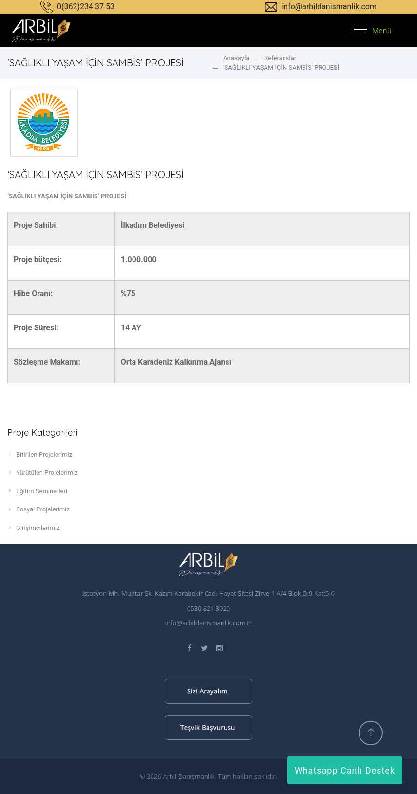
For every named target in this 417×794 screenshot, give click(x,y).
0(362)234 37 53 (77, 6)
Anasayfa (236, 57)
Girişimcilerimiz (33, 527)
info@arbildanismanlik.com (321, 6)
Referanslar (280, 57)
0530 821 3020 (208, 608)
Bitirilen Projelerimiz (39, 454)
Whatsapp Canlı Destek (345, 770)
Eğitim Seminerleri (37, 491)
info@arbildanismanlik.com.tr (208, 622)
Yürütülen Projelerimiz (42, 472)
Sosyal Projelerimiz (38, 509)
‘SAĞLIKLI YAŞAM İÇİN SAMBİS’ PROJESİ (281, 67)
